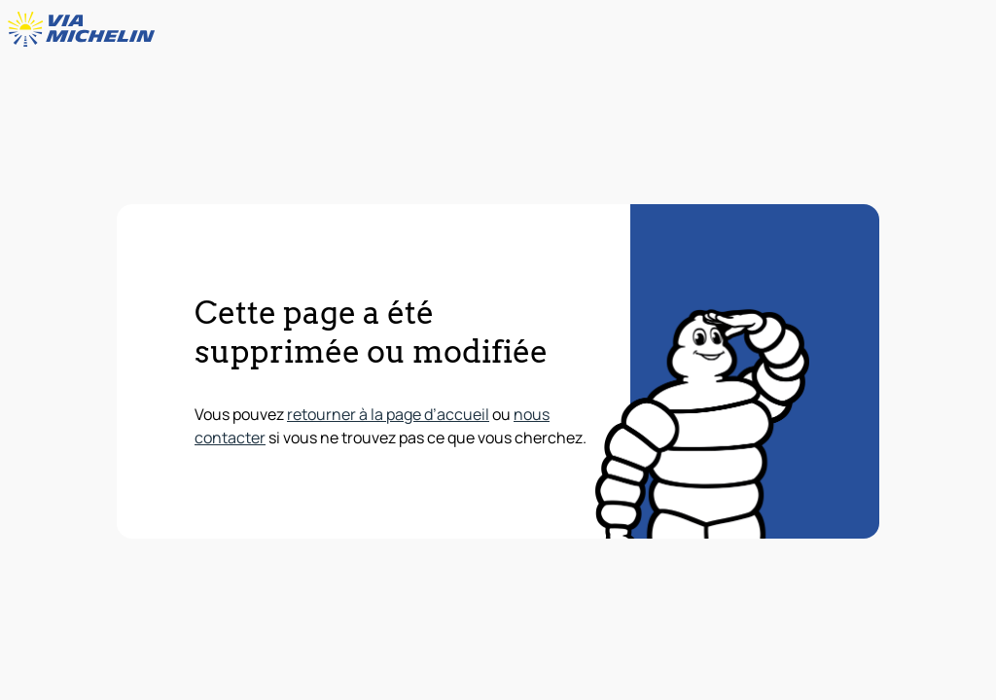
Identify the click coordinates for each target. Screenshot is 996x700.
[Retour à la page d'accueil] (85, 29)
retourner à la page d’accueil (388, 414)
